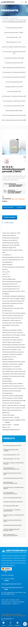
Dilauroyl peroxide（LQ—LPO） (14, 42)
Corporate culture (6, 602)
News (17, 600)
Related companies (18, 602)
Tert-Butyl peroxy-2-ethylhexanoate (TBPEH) (14, 72)
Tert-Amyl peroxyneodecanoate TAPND (14, 106)
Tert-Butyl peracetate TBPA (14, 91)
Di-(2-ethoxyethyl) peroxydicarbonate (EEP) (14, 77)
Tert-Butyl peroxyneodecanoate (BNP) (14, 58)
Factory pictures (6, 604)
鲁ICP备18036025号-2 (7, 619)
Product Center (14, 18)
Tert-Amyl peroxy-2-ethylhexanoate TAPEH (14, 101)
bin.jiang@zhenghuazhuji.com (11, 584)
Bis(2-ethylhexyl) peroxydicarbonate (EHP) (14, 67)
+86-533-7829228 (18, 199)
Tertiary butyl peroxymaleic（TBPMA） (14, 32)
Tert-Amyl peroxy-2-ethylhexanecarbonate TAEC (14, 52)
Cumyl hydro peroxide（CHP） (14, 37)
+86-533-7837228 (7, 575)
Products (12, 600)
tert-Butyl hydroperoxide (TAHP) (14, 28)
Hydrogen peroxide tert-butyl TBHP (14, 86)
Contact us (15, 604)
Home (3, 600)
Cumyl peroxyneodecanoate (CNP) (14, 63)
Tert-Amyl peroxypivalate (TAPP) (14, 82)
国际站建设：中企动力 (11, 615)
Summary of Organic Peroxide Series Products (14, 47)
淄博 (18, 615)
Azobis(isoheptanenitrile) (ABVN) (14, 110)
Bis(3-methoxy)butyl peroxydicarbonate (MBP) (14, 120)
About (7, 600)
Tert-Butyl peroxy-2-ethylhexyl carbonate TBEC (14, 96)
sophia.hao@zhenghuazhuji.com (12, 587)
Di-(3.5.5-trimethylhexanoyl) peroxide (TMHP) (14, 20)
